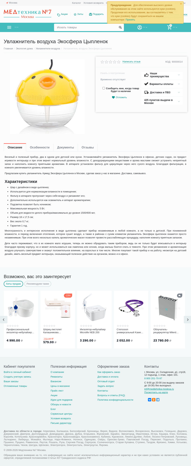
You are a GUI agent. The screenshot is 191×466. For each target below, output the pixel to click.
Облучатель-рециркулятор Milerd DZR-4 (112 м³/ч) (164, 331)
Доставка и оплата (107, 376)
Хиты (80, 14)
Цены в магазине (60, 386)
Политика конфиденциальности (115, 399)
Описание (15, 147)
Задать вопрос (105, 386)
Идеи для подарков (61, 399)
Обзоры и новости (60, 404)
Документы (65, 147)
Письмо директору (60, 423)
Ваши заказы (11, 381)
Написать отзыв (132, 61)
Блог (53, 409)
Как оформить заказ (108, 372)
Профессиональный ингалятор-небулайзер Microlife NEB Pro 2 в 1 (19, 331)
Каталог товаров (26, 27)
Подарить (98, 14)
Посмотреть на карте (156, 392)
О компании (57, 372)
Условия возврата (93, 2)
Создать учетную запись (17, 376)
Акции (64, 14)
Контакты (102, 390)
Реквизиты (56, 376)
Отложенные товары (15, 386)
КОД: (168, 61)
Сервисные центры (61, 413)
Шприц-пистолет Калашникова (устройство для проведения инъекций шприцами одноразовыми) (55, 331)
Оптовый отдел (106, 381)
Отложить (119, 97)
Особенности (39, 147)
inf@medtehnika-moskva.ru (159, 389)
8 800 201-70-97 (153, 378)
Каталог (76, 2)
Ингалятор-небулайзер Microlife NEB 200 (93, 331)
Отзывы (88, 147)
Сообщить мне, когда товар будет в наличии (120, 90)
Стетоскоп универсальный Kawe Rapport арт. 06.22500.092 (129, 331)
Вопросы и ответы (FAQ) (111, 395)
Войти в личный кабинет (17, 372)
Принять (130, 19)
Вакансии (55, 381)
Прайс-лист (56, 390)
